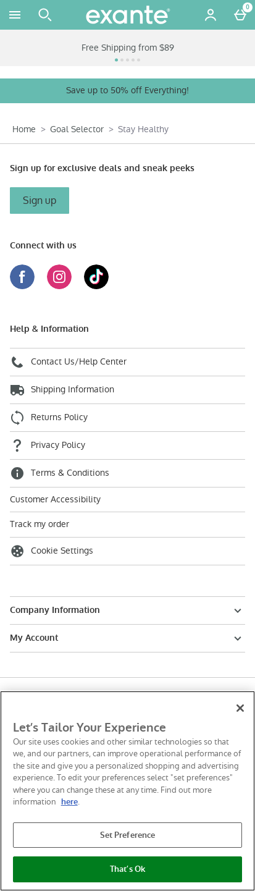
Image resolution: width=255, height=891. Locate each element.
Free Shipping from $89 (128, 47)
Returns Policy (49, 417)
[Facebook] (22, 286)
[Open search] (45, 15)
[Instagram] (59, 286)
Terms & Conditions (59, 473)
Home (24, 129)
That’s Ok (127, 869)
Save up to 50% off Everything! (127, 90)
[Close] (240, 708)
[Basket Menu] (240, 15)
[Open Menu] (15, 15)
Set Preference (128, 835)
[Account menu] (210, 15)
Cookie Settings (51, 551)
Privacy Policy (47, 445)
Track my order (39, 524)
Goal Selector (77, 129)
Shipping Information (62, 389)
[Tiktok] (96, 286)
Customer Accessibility (55, 499)
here (69, 801)
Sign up (39, 200)
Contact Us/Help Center (68, 362)
